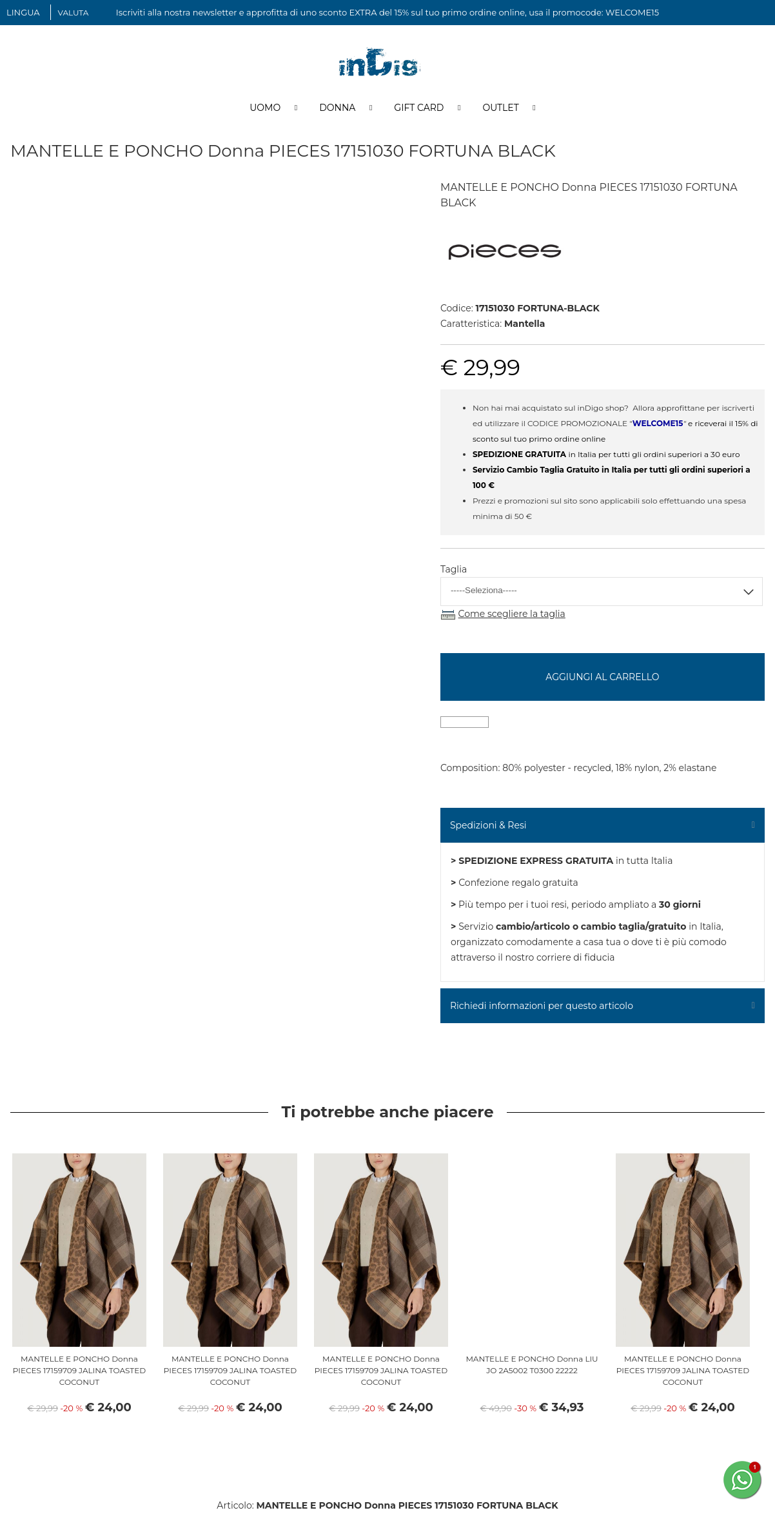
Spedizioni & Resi (488, 829)
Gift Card (419, 111)
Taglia (453, 573)
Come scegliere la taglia (511, 617)
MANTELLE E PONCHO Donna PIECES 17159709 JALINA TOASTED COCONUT (79, 1374)
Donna (337, 111)
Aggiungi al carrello (602, 681)
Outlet (500, 111)
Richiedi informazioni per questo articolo (541, 1009)
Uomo (265, 111)
